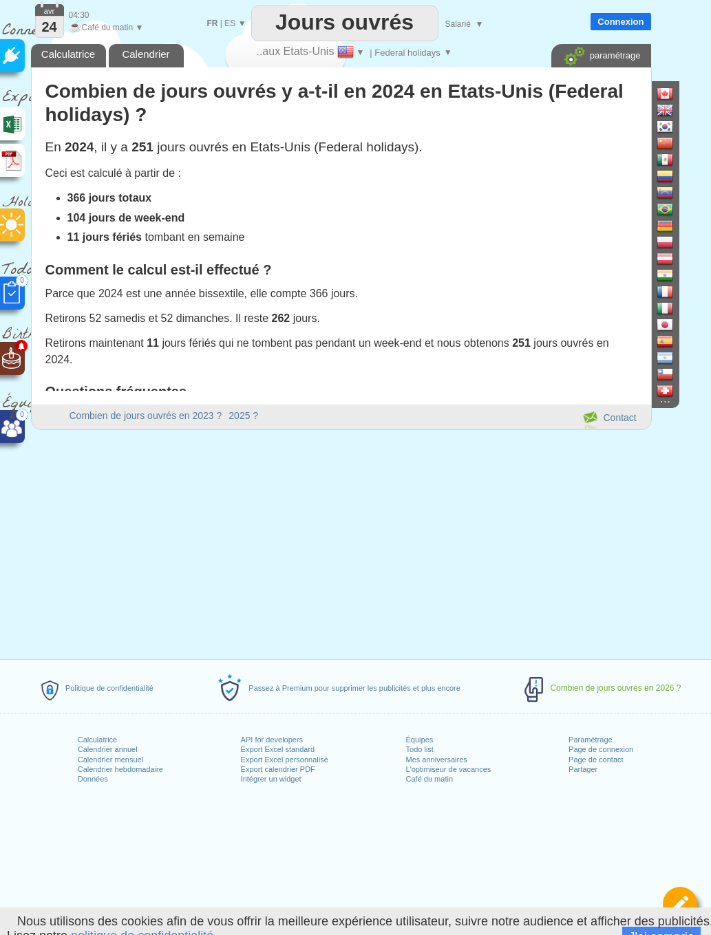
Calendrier (145, 54)
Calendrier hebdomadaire (120, 769)
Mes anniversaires (436, 759)
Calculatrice (97, 739)
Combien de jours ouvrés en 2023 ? (146, 415)
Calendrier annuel (108, 749)
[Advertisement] (340, 542)
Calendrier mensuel (110, 759)
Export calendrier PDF (278, 769)
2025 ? (243, 415)
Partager (583, 769)
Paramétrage (591, 739)
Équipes (420, 739)
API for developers (272, 739)
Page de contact (596, 759)
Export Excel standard (278, 749)
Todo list (420, 749)
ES (229, 23)
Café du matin (429, 779)
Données (93, 779)
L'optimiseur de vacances (448, 769)
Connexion (620, 22)
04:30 (79, 15)
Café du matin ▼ (106, 27)
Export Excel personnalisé (284, 759)
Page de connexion (601, 749)
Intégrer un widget (271, 779)
